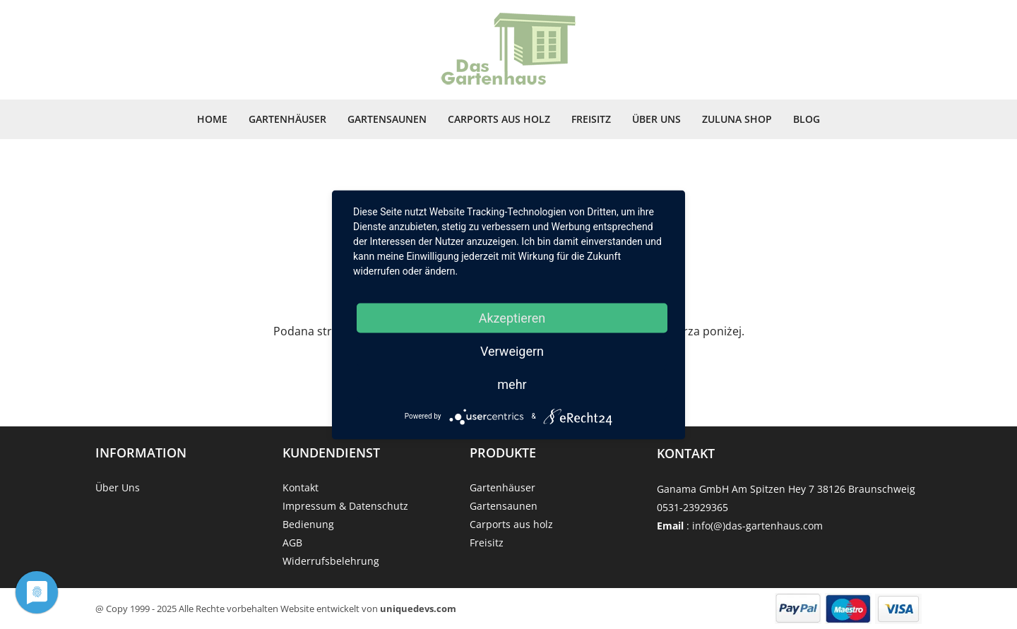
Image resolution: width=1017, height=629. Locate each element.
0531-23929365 (692, 507)
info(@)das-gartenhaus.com (757, 525)
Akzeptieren (512, 317)
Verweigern (512, 350)
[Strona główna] (508, 50)
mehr (511, 383)
